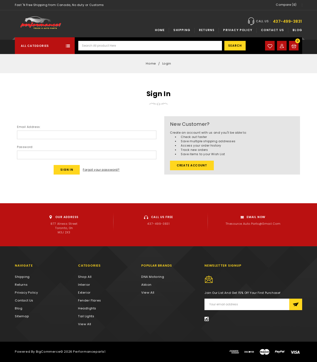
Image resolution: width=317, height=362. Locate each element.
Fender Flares (89, 300)
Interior (84, 284)
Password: (25, 147)
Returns (207, 30)
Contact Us (272, 30)
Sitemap (22, 316)
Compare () (286, 5)
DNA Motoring (152, 276)
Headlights (87, 308)
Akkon (146, 284)
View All (147, 292)
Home (160, 30)
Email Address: (29, 127)
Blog (297, 30)
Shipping (181, 30)
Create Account (192, 165)
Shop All (85, 276)
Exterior (84, 292)
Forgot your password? (101, 170)
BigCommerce (48, 351)
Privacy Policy (237, 30)
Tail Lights (86, 316)
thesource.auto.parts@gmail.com (253, 224)
